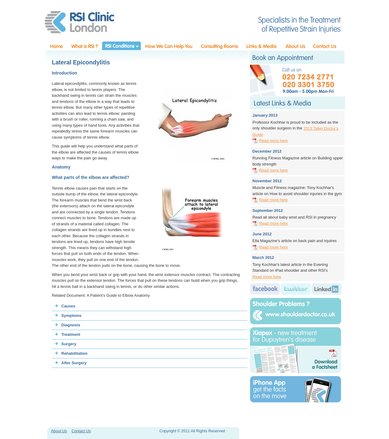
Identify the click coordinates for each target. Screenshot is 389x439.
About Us (59, 431)
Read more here (273, 140)
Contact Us (81, 431)
